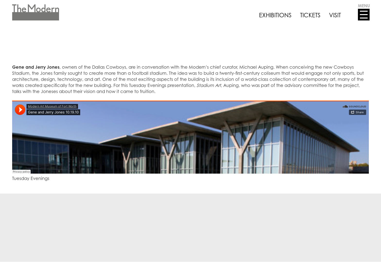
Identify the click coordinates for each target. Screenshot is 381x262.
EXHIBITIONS (275, 15)
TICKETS (310, 15)
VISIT (335, 15)
